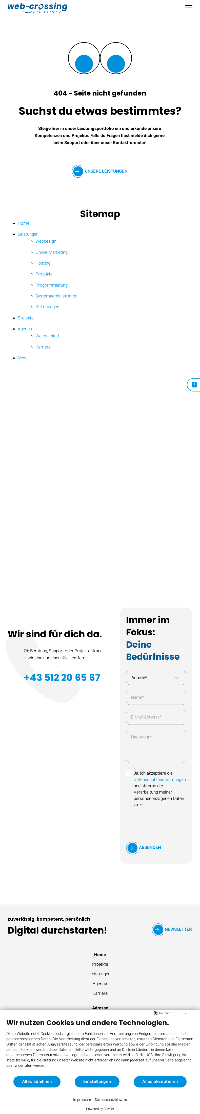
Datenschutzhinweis (111, 1099)
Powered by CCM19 (100, 1108)
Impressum (82, 1099)
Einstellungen (97, 1082)
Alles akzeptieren (160, 1082)
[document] (100, 1047)
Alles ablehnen (37, 1082)
